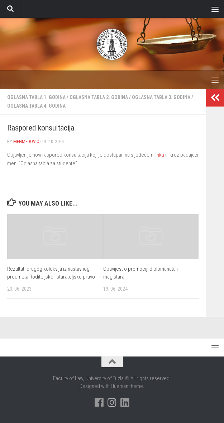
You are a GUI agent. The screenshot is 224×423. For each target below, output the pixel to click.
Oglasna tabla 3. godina (161, 97)
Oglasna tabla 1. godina (36, 97)
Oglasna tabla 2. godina (99, 97)
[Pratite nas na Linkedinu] (125, 403)
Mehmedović (26, 141)
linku (159, 155)
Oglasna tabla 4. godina (36, 106)
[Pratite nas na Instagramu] (112, 403)
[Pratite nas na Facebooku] (99, 403)
